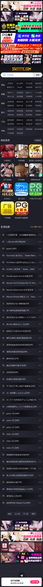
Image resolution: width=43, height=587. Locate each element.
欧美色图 (29, 111)
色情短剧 (20, 133)
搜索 (37, 75)
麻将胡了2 (10, 87)
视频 (3, 94)
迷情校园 (10, 124)
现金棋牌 (29, 87)
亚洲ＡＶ (10, 92)
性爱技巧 (38, 124)
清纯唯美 (20, 115)
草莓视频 (29, 129)
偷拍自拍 (20, 102)
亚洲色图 (20, 111)
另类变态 (38, 105)
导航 (3, 131)
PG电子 (10, 83)
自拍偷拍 (20, 92)
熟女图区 (29, 115)
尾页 (33, 514)
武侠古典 (38, 120)
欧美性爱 (38, 102)
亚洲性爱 (10, 102)
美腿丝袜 (10, 115)
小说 (3, 121)
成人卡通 (29, 102)
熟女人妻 (10, 96)
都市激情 (10, 120)
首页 (9, 514)
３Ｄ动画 (38, 92)
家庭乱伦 (20, 120)
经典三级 (20, 105)
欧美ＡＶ (29, 92)
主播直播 (29, 96)
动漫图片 (38, 111)
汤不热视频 (38, 129)
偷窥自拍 (10, 111)
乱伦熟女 (29, 105)
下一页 (25, 514)
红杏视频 (10, 133)
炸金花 (19, 87)
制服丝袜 (10, 105)
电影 (3, 103)
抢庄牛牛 (38, 87)
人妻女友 (29, 120)
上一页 (17, 514)
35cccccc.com (21, 69)
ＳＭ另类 (38, 96)
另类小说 (20, 124)
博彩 (3, 85)
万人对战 (29, 83)
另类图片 (38, 115)
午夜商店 (20, 129)
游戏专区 (38, 83)
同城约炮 (10, 129)
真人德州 (20, 83)
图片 (3, 112)
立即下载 (35, 582)
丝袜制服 (20, 96)
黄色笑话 (29, 124)
